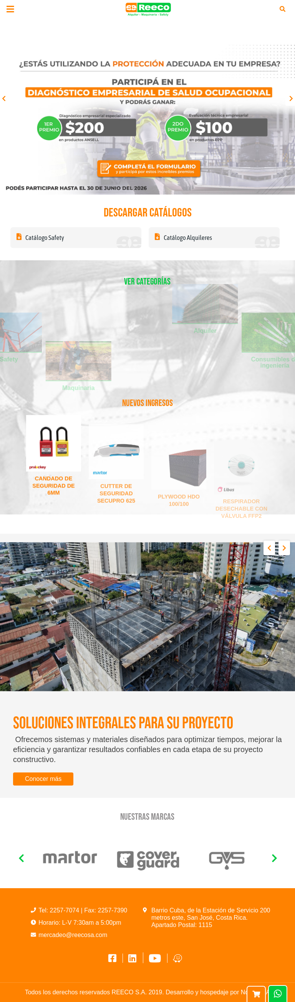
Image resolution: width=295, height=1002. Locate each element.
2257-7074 (65, 910)
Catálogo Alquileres (183, 237)
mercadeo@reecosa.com (72, 935)
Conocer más (43, 779)
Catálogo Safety (40, 237)
